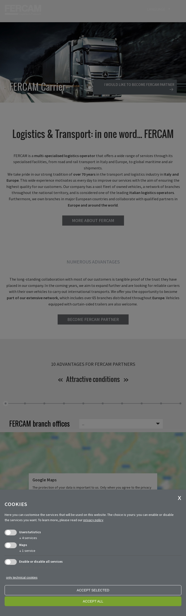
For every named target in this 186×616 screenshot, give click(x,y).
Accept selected (93, 590)
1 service (27, 550)
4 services (28, 538)
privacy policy (93, 520)
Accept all (93, 601)
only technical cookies (22, 577)
